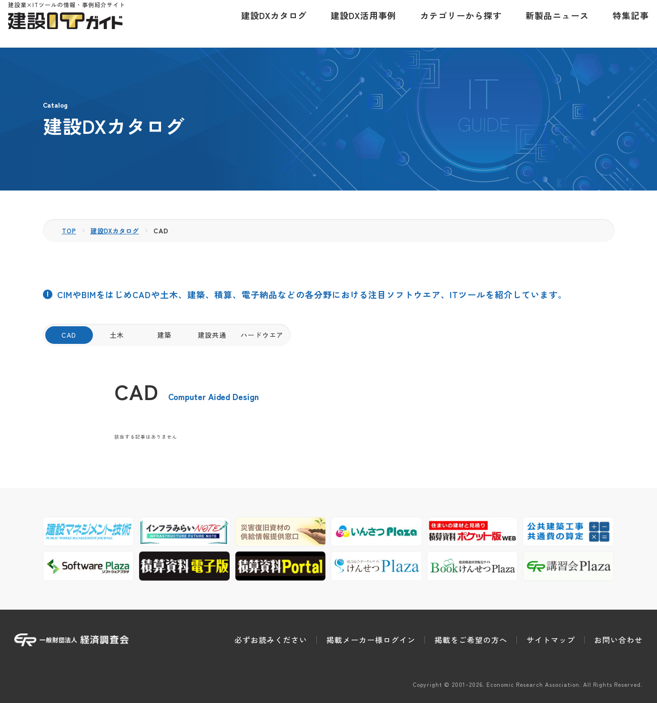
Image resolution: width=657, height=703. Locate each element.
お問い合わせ (618, 639)
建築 (164, 335)
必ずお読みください (270, 639)
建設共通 (212, 335)
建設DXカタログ (268, 24)
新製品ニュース (551, 24)
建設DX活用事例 (357, 24)
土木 (117, 335)
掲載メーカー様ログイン (370, 639)
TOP (70, 230)
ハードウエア (262, 335)
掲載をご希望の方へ (471, 639)
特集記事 (624, 24)
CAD (68, 335)
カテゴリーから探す (454, 24)
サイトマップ (550, 639)
